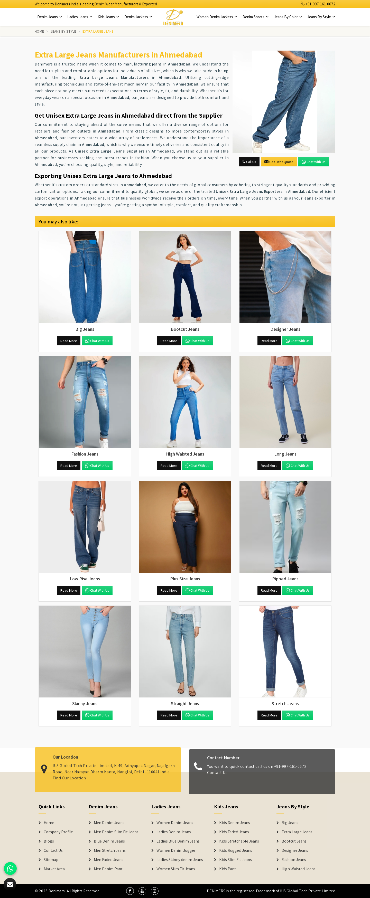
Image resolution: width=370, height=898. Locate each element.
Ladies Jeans (79, 16)
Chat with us (314, 161)
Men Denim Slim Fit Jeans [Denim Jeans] (116, 832)
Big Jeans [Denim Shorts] (290, 823)
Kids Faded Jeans (234, 832)
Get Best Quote (278, 161)
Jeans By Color (288, 16)
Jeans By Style (321, 16)
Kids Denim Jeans (234, 823)
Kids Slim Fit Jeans (235, 860)
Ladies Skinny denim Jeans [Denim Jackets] (179, 860)
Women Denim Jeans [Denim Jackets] (174, 823)
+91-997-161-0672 (318, 4)
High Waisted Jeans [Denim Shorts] (299, 869)
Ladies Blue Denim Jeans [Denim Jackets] (178, 841)
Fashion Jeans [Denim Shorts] (294, 860)
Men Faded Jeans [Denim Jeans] (108, 860)
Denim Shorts (256, 16)
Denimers (57, 890)
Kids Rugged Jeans (235, 850)
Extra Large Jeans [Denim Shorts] (297, 832)
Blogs (49, 841)
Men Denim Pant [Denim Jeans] (108, 869)
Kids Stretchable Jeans (239, 841)
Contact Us (217, 776)
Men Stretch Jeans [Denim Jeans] (110, 850)
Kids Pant (227, 869)
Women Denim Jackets (217, 16)
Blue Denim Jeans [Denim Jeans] (109, 841)
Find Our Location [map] (69, 774)
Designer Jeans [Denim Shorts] (295, 850)
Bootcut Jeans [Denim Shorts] (294, 841)
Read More (68, 340)
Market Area (54, 869)
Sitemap (51, 860)
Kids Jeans (108, 16)
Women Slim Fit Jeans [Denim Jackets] (175, 869)
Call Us (249, 161)
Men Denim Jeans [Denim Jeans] (109, 823)
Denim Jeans (49, 16)
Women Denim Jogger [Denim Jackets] (176, 850)
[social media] (130, 891)
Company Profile (58, 832)
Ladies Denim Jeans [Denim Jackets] (173, 832)
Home (39, 31)
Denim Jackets (138, 16)
